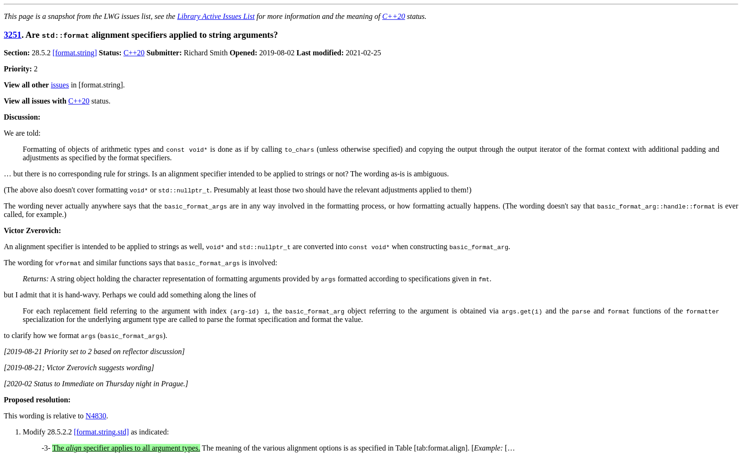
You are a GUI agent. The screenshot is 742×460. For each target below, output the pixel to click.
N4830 (96, 416)
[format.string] (75, 53)
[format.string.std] (101, 432)
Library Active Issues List (216, 16)
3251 (12, 35)
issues (60, 85)
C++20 (393, 16)
